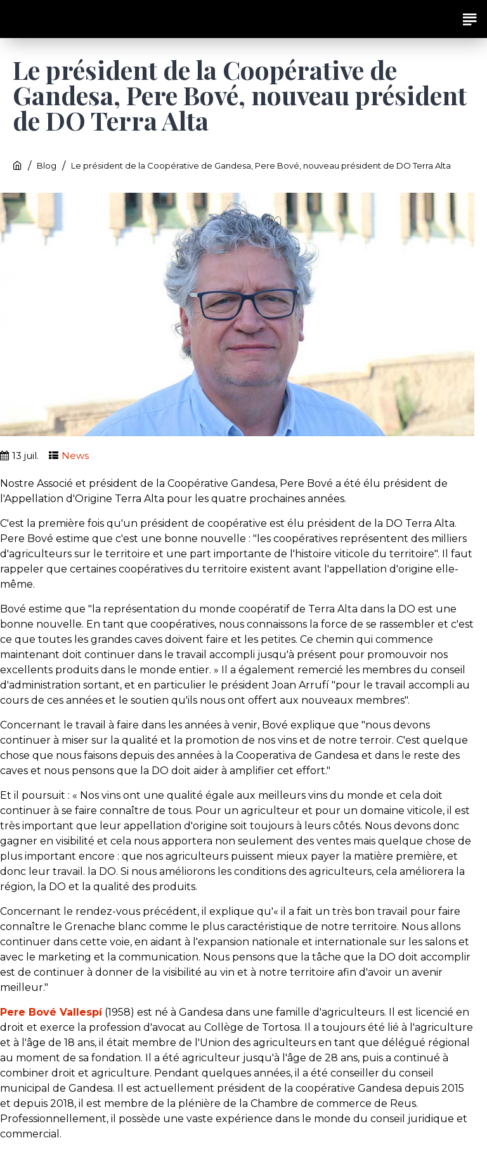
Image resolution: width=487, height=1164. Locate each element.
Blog (46, 165)
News (75, 455)
